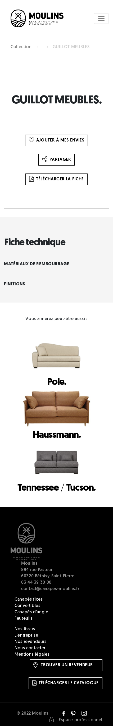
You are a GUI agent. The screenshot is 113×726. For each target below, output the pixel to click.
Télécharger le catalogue (65, 683)
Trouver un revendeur (63, 665)
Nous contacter (30, 648)
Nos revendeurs (31, 642)
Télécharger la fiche (56, 179)
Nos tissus (25, 629)
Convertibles (27, 606)
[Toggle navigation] (101, 18)
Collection (21, 47)
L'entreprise (26, 635)
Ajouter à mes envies (56, 140)
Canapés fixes (29, 599)
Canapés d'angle (31, 612)
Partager (56, 159)
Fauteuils (24, 619)
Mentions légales (32, 654)
